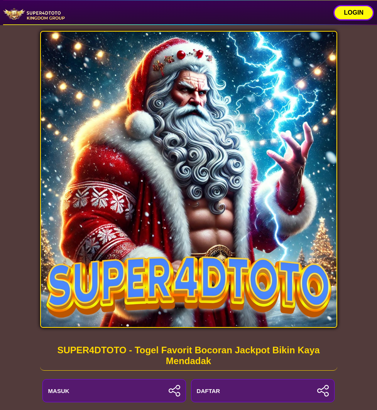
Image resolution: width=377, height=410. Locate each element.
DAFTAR (263, 391)
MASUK (114, 391)
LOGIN (353, 12)
